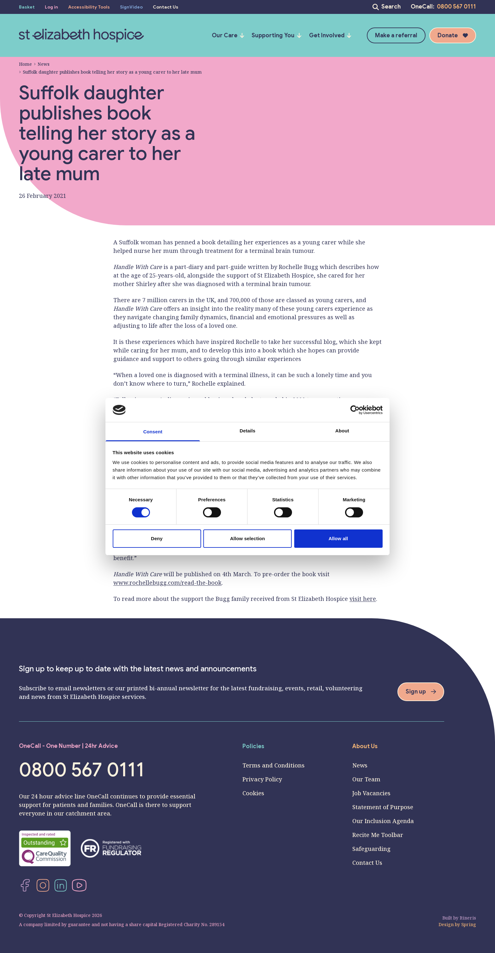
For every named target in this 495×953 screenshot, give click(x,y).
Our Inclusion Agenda (383, 821)
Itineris (468, 918)
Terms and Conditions (273, 765)
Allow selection (247, 538)
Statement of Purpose (382, 807)
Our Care (228, 35)
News (42, 64)
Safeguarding (371, 848)
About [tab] (342, 430)
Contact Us (367, 862)
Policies (253, 746)
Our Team (366, 779)
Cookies (253, 793)
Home (25, 64)
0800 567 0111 (456, 6)
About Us (365, 746)
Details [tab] (247, 430)
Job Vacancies (371, 793)
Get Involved (330, 35)
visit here (362, 598)
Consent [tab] (153, 431)
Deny (157, 538)
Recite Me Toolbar (377, 835)
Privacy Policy (262, 779)
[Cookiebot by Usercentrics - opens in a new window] (355, 410)
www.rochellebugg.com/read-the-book (167, 582)
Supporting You (276, 35)
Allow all (338, 538)
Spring (468, 924)
